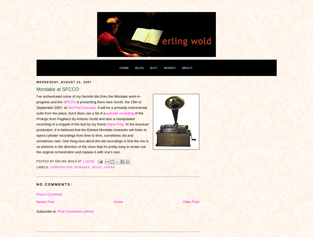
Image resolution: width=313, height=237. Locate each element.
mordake (82, 167)
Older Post (191, 202)
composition (61, 167)
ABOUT (187, 68)
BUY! (153, 68)
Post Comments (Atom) (76, 211)
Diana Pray (115, 124)
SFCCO (70, 102)
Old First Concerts (82, 108)
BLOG (139, 68)
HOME (124, 68)
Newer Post (45, 202)
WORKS (170, 68)
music (97, 167)
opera (109, 167)
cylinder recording (120, 113)
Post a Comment (49, 194)
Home (118, 202)
